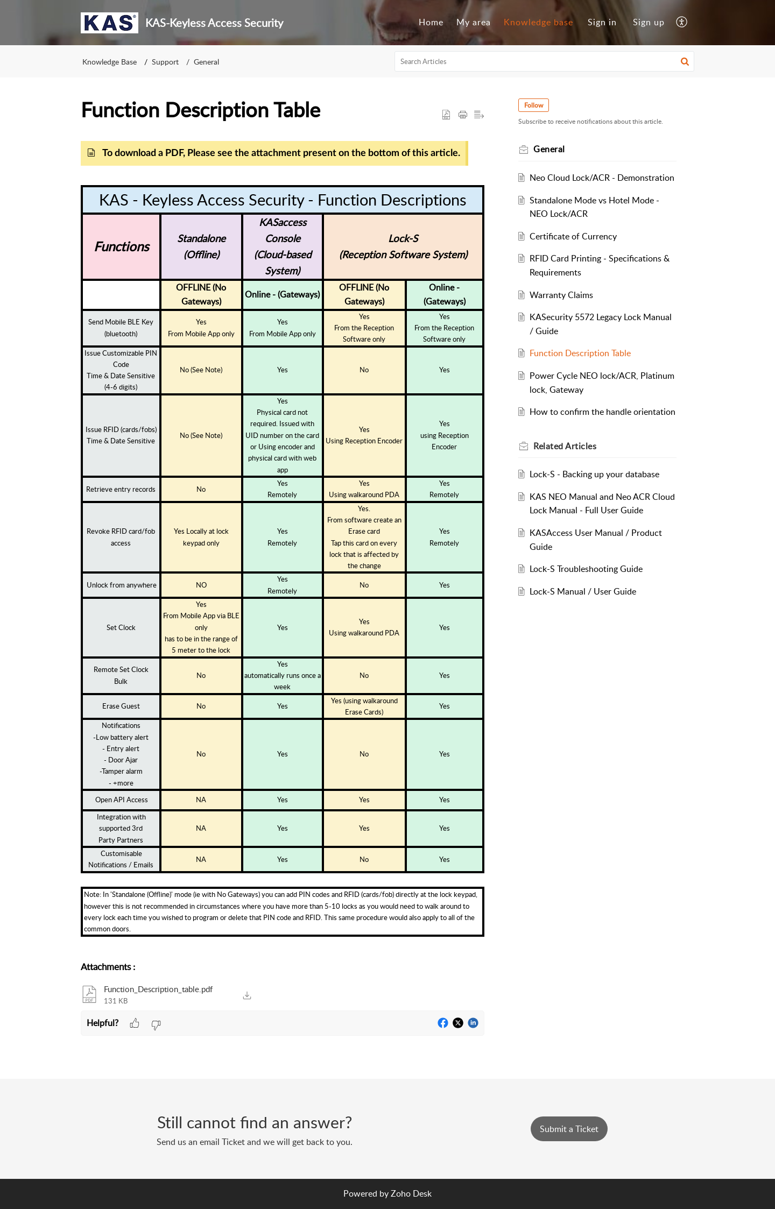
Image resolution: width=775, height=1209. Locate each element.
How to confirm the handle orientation (603, 412)
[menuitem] (431, 22)
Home (431, 22)
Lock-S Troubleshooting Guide (586, 569)
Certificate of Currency (573, 236)
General (206, 61)
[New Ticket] (569, 1129)
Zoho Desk (411, 1193)
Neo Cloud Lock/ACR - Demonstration (602, 177)
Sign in (602, 22)
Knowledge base (538, 22)
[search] (544, 61)
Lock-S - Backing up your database (595, 474)
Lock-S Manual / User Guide (583, 591)
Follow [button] (534, 105)
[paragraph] (282, 543)
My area (473, 22)
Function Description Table (580, 353)
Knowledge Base (109, 61)
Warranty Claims (562, 295)
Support (165, 61)
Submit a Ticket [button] (569, 1129)
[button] (682, 22)
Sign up (649, 22)
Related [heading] (565, 446)
